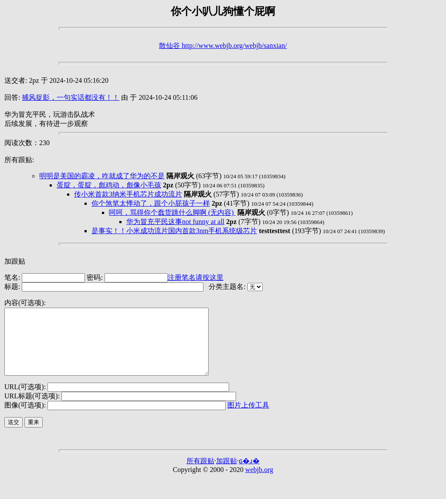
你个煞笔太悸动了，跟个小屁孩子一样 (150, 203)
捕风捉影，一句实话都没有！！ (70, 97)
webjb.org (259, 482)
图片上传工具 (248, 418)
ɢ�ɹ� (249, 474)
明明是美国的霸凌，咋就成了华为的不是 (102, 176)
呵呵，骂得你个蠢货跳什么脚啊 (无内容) (172, 212)
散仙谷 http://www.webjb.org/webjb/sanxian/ (223, 45)
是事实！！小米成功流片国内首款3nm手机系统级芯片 (174, 230)
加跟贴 (14, 261)
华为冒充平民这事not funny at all (175, 221)
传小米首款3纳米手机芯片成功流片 (128, 194)
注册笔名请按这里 (195, 277)
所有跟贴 (200, 474)
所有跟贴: (19, 159)
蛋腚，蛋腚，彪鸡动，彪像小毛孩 (109, 185)
